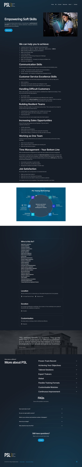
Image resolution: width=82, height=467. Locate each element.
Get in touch (8, 30)
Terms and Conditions (29, 461)
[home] (9, 5)
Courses (59, 4)
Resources (65, 4)
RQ (55, 4)
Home (52, 4)
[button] (70, 5)
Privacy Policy (22, 461)
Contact (75, 4)
